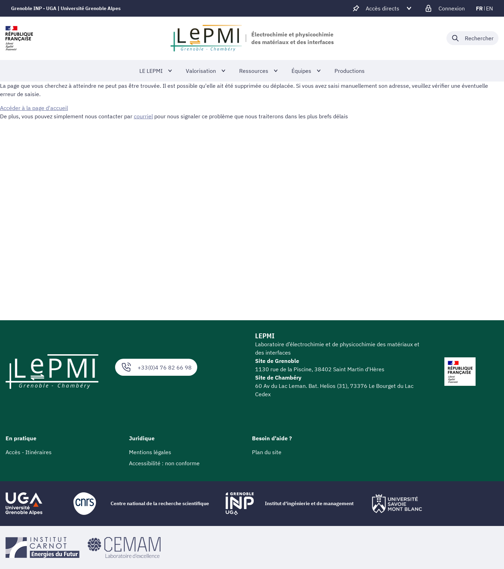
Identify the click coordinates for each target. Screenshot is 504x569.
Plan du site (266, 452)
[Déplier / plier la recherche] (472, 38)
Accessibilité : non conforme (164, 463)
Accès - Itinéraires (29, 452)
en (489, 8)
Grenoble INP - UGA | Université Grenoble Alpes (66, 8)
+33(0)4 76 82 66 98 (156, 367)
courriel (143, 116)
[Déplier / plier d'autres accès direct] (382, 8)
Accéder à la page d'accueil (34, 107)
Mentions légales (150, 452)
